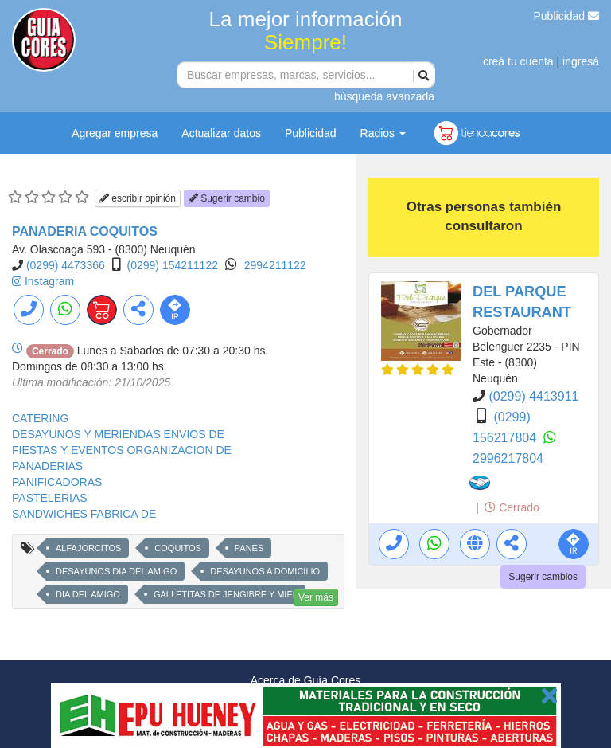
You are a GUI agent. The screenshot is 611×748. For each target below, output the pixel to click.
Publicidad (567, 16)
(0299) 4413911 (533, 396)
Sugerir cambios (543, 576)
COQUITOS (177, 548)
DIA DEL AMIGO (88, 594)
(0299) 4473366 (65, 265)
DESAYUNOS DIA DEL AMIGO (116, 571)
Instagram (49, 281)
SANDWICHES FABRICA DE (84, 513)
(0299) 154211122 (172, 265)
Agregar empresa (115, 133)
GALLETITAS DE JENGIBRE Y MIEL (226, 594)
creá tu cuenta (518, 61)
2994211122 (275, 265)
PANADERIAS (47, 466)
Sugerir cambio (227, 198)
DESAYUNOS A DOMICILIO (265, 571)
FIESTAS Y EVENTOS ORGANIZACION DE (122, 450)
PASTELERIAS (50, 497)
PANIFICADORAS (57, 482)
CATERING (40, 418)
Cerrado (512, 507)
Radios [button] (383, 133)
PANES (249, 548)
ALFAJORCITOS (88, 548)
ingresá (580, 61)
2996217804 (508, 458)
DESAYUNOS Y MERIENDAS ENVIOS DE (118, 434)
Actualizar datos (221, 133)
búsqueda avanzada (384, 96)
